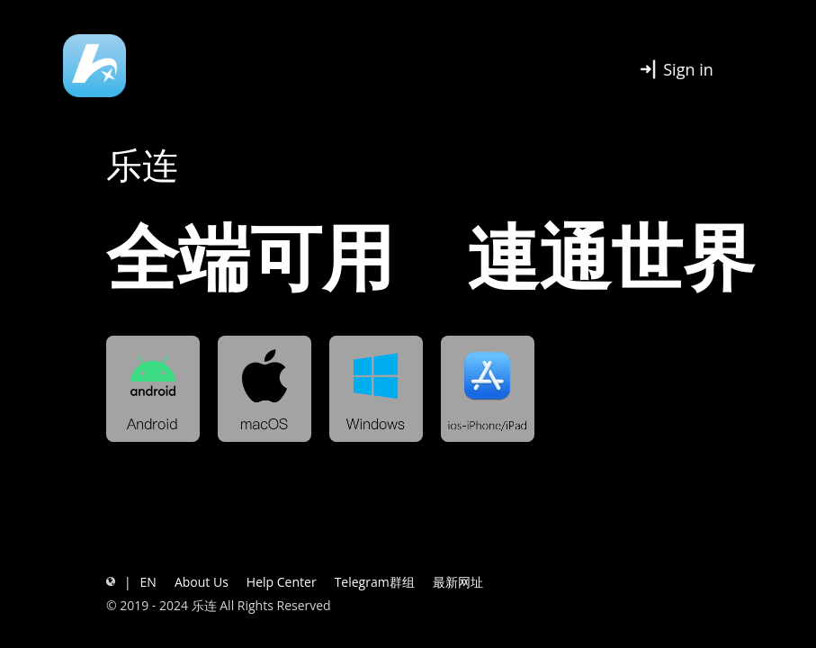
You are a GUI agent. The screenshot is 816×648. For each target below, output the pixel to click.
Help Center (282, 581)
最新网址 (458, 581)
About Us (202, 581)
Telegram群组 (375, 581)
